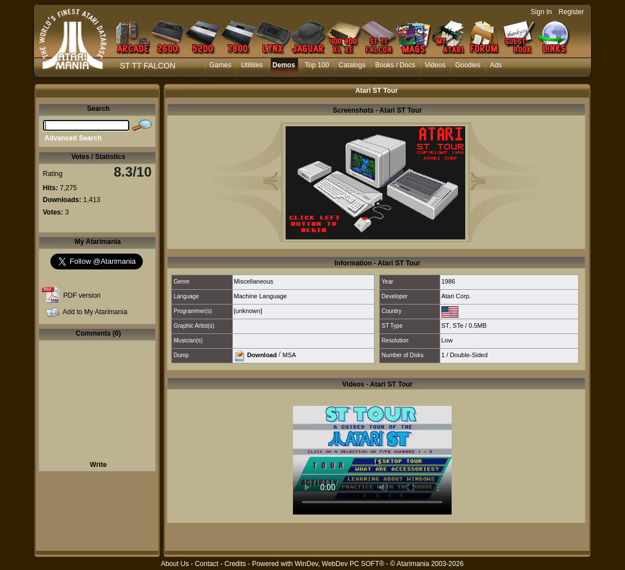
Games (221, 65)
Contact (206, 564)
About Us (175, 564)
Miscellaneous (254, 281)
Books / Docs (395, 65)
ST (445, 325)
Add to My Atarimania (95, 312)
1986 (448, 281)
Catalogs (352, 65)
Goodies (468, 65)
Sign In (541, 12)
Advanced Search (73, 138)
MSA (289, 354)
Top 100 (317, 65)
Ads (496, 65)
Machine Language (260, 296)
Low (447, 340)
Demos (284, 65)
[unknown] (248, 310)
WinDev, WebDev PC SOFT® (339, 564)
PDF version (82, 295)
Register (571, 12)
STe (458, 325)
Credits (235, 564)
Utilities (252, 65)
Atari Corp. (456, 296)
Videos (435, 65)
